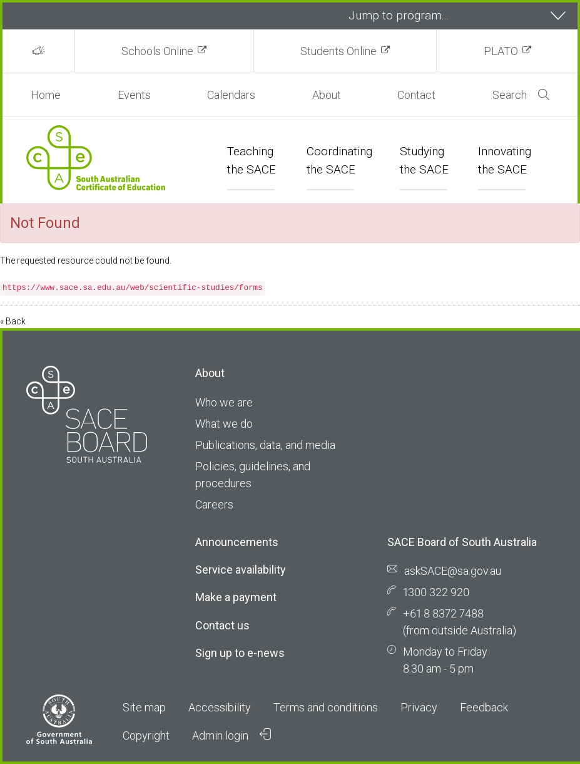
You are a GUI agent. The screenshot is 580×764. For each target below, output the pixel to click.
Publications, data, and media (265, 445)
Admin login (231, 735)
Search (520, 94)
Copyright (146, 735)
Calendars (231, 94)
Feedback (484, 707)
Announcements (236, 542)
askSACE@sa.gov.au (452, 570)
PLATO (501, 51)
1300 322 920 (436, 592)
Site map (144, 707)
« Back (13, 321)
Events (134, 94)
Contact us (222, 625)
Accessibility (219, 707)
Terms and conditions (325, 707)
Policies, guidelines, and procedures (252, 475)
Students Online (338, 51)
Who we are (224, 402)
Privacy (418, 707)
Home (46, 94)
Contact (416, 94)
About (326, 94)
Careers (214, 504)
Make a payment (236, 597)
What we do (224, 423)
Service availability (240, 569)
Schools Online (157, 51)
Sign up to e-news (240, 652)
